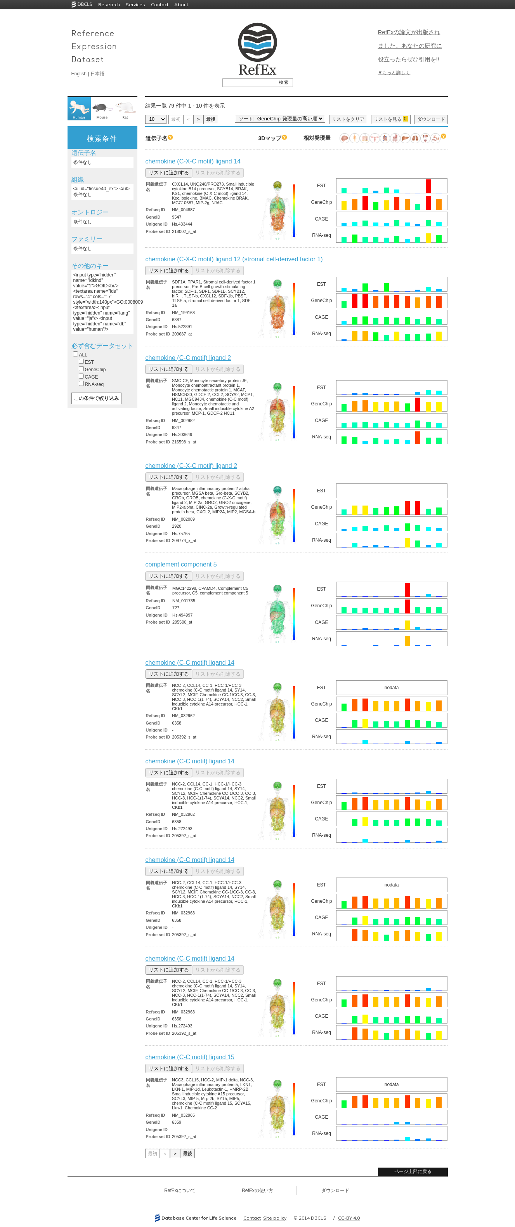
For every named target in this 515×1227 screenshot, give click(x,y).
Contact (159, 4)
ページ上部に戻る (413, 1171)
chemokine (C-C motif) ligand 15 (190, 1057)
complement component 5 (181, 564)
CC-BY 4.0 (349, 1218)
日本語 (97, 73)
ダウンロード (431, 119)
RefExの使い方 (257, 1190)
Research (109, 4)
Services (135, 4)
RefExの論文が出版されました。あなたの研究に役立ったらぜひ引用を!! (410, 46)
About (181, 4)
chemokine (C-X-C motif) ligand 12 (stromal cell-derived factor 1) (234, 259)
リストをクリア (348, 119)
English (79, 73)
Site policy (274, 1218)
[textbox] (249, 82)
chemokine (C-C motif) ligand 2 (188, 358)
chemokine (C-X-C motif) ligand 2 (192, 465)
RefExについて (180, 1190)
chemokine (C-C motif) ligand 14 (190, 662)
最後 (210, 119)
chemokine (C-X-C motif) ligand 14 (193, 161)
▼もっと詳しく (394, 72)
